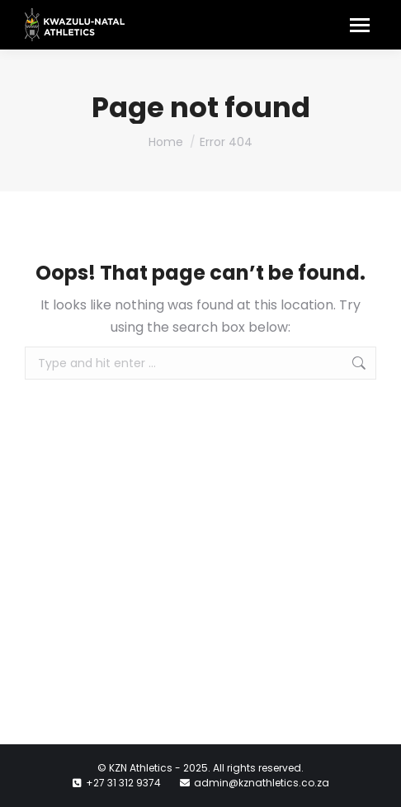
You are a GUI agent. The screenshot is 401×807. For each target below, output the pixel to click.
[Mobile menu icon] (359, 25)
